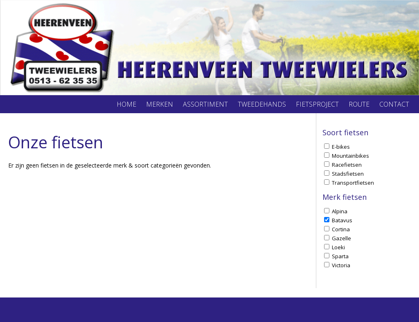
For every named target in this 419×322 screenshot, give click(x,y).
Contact (394, 104)
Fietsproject (317, 104)
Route (359, 104)
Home (126, 104)
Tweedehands (262, 104)
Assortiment (205, 104)
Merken (159, 104)
